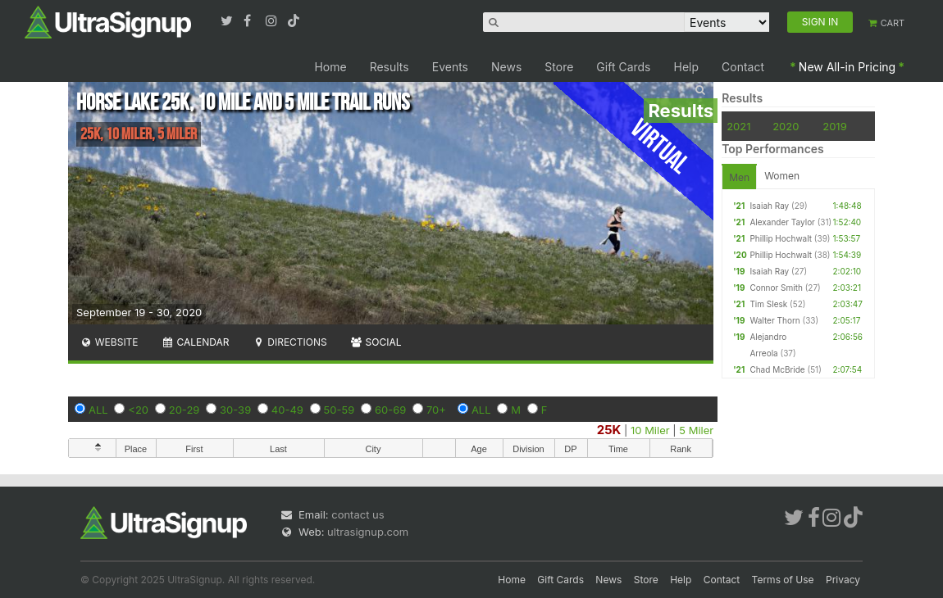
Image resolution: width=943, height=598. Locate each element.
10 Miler (650, 430)
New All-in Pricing (847, 67)
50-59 (339, 409)
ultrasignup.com (367, 531)
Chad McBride (776, 369)
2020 (785, 126)
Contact (743, 67)
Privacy (843, 579)
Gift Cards (623, 67)
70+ (436, 409)
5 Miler (696, 430)
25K (609, 429)
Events (450, 67)
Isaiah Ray (769, 206)
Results (389, 67)
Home (330, 67)
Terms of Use (783, 579)
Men (739, 177)
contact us (357, 514)
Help (686, 67)
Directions (289, 342)
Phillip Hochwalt (780, 238)
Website (109, 342)
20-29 (184, 409)
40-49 (287, 409)
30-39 (235, 409)
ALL (98, 409)
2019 (834, 126)
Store (558, 67)
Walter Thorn (774, 320)
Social (376, 342)
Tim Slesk (768, 304)
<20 (138, 409)
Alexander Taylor (781, 222)
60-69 (390, 409)
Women (782, 176)
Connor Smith (775, 287)
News (506, 67)
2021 (738, 126)
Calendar (196, 342)
